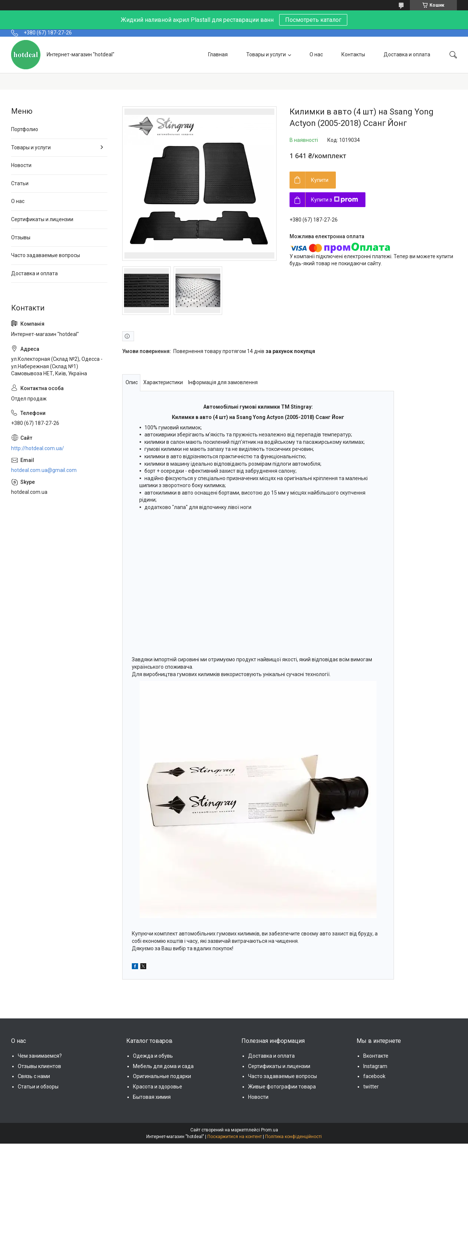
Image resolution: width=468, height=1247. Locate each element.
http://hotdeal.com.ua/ (37, 448)
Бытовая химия (152, 1097)
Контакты (353, 54)
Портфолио (24, 129)
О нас (316, 54)
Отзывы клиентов (39, 1066)
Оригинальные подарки (162, 1076)
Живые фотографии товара (282, 1087)
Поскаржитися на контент (234, 1136)
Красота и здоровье (157, 1087)
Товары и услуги (266, 54)
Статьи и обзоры (38, 1087)
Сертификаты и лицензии (42, 219)
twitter (371, 1087)
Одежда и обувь (153, 1056)
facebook (374, 1076)
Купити (319, 180)
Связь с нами (34, 1076)
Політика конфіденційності (293, 1136)
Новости (21, 165)
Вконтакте (375, 1056)
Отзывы (20, 237)
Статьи (20, 183)
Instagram (375, 1066)
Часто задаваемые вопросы (45, 255)
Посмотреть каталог (313, 19)
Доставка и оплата (407, 54)
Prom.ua (269, 1130)
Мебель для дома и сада (163, 1066)
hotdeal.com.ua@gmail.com (44, 470)
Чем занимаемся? (40, 1056)
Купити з (334, 199)
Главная (218, 54)
